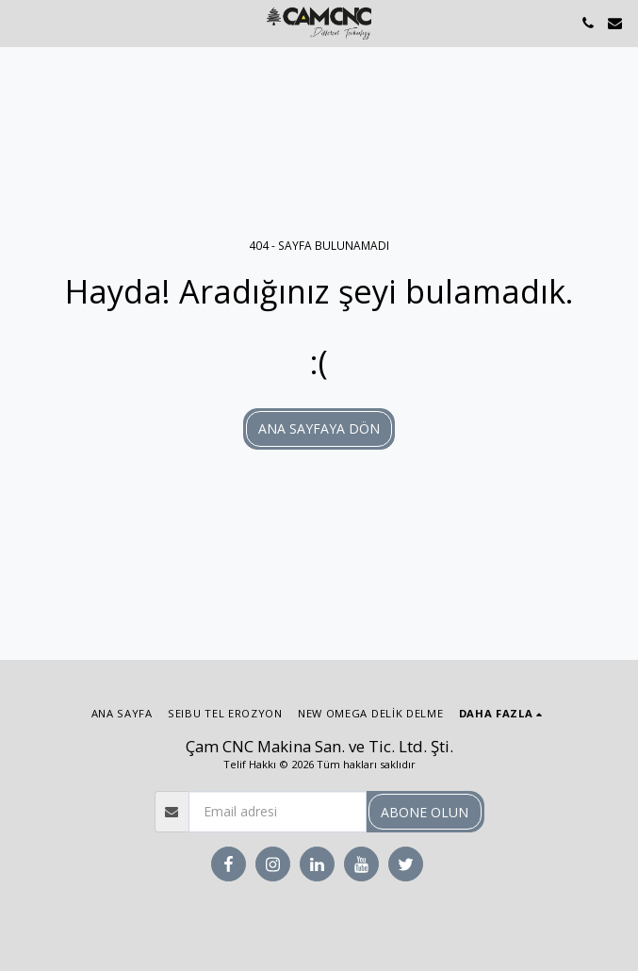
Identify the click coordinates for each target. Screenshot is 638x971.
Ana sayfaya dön (319, 428)
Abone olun (424, 812)
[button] (21, 22)
